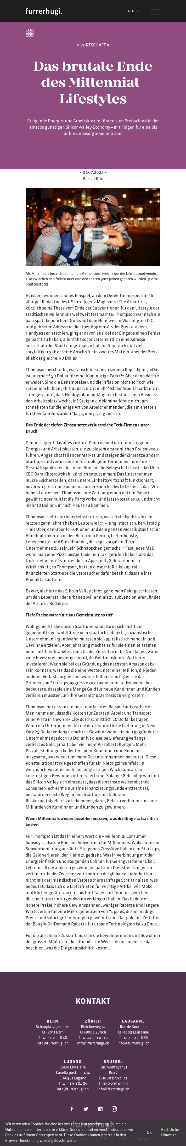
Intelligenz (85, 301)
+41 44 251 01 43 (94, 1037)
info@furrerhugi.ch (53, 1043)
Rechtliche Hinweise (170, 1132)
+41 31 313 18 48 (54, 1037)
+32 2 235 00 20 (114, 1083)
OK (149, 1132)
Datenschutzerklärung (97, 1138)
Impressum (50, 1138)
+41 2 (126, 1037)
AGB (70, 1138)
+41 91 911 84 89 (74, 1083)
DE (134, 11)
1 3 (132, 1037)
